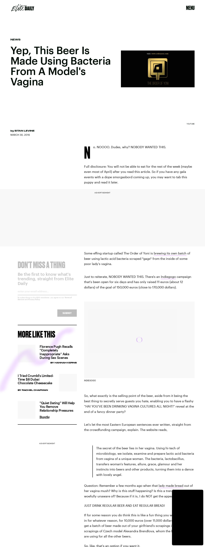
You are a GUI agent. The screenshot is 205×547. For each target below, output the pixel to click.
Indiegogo (168, 277)
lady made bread (171, 485)
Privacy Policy (34, 302)
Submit (67, 315)
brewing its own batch (170, 253)
